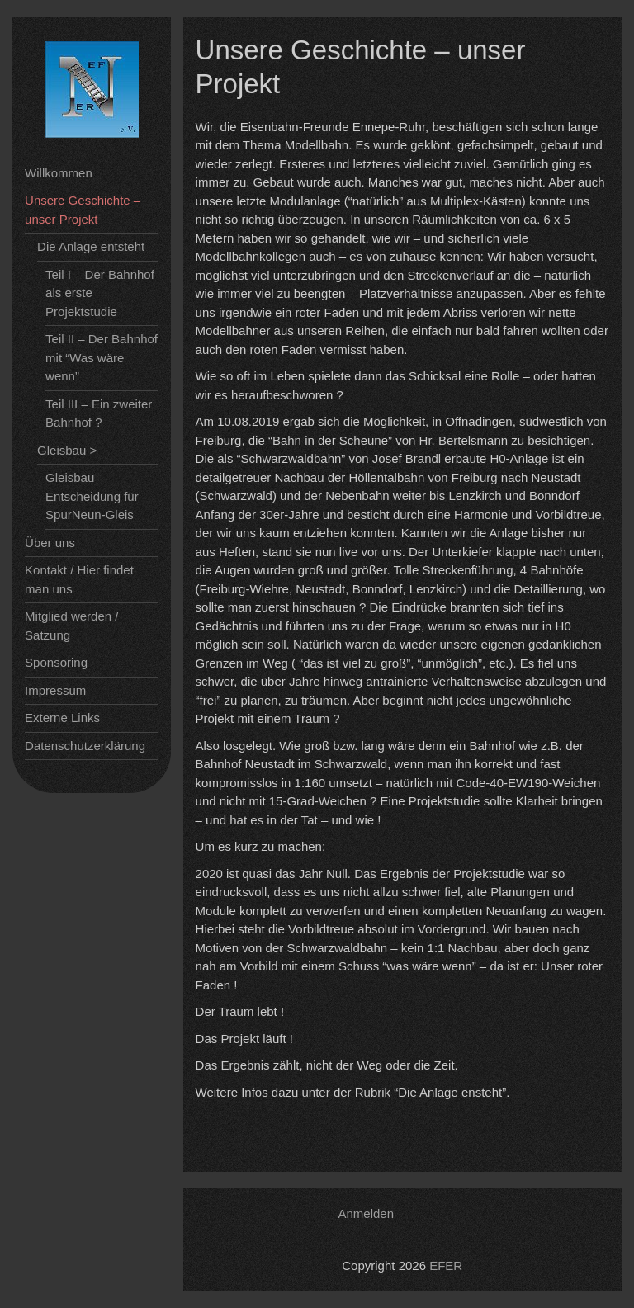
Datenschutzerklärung (85, 746)
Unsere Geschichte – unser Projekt (82, 209)
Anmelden (366, 1213)
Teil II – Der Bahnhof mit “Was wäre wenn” (101, 357)
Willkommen (58, 173)
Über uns (50, 543)
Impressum (55, 690)
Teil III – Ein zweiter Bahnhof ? (98, 413)
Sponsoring (56, 662)
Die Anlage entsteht (90, 246)
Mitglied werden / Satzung (71, 625)
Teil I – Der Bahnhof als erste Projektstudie (99, 293)
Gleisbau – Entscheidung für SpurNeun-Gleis (92, 496)
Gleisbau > (67, 450)
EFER (445, 1265)
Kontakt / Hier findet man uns (79, 579)
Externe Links (62, 718)
